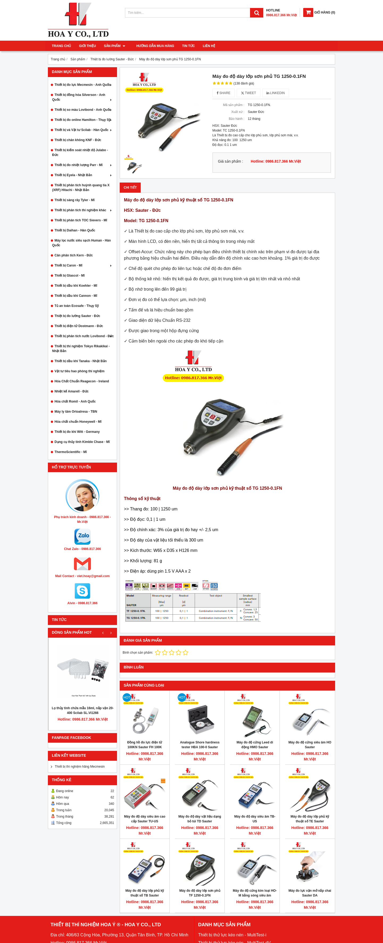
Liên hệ (206, 46)
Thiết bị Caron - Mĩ (84, 265)
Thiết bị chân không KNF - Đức (78, 140)
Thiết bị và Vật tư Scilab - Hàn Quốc (84, 130)
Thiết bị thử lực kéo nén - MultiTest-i (232, 935)
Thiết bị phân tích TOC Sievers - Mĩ (81, 220)
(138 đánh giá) (244, 83)
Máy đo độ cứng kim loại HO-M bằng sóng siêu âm (255, 893)
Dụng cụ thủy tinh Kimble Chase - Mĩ (82, 442)
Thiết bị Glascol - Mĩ (70, 275)
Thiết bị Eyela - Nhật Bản (84, 175)
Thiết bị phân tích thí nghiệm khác (84, 210)
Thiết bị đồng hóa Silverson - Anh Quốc (82, 97)
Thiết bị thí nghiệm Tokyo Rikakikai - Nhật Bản (81, 348)
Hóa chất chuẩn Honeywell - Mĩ (78, 422)
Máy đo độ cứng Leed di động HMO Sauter (254, 745)
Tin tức (185, 46)
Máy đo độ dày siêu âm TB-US (254, 819)
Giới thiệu (87, 46)
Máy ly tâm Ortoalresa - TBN (76, 411)
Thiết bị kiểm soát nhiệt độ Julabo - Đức (80, 152)
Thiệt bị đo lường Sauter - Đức (77, 316)
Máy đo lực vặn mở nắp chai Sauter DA (310, 893)
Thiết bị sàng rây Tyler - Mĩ (74, 200)
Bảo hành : (236, 119)
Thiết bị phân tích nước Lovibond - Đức (84, 336)
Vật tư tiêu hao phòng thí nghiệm (80, 371)
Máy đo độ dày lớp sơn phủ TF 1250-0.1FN (199, 893)
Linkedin (276, 93)
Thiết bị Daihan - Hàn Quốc (75, 230)
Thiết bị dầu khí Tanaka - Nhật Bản (81, 361)
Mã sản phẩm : (233, 105)
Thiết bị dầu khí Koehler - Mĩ (76, 285)
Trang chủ (61, 46)
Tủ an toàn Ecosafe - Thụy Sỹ (77, 306)
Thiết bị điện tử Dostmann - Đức (79, 326)
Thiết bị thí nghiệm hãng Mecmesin (80, 766)
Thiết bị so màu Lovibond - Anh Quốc (84, 110)
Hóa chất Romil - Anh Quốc (75, 401)
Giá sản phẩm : (230, 161)
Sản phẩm (114, 46)
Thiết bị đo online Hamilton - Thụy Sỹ (84, 120)
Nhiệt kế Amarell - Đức (72, 391)
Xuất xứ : (237, 112)
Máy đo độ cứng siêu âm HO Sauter (309, 745)
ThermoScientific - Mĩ (71, 452)
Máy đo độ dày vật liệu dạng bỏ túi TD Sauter (199, 819)
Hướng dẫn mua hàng (152, 46)
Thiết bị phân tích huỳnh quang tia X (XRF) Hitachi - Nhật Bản (81, 187)
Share (224, 93)
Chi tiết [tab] (130, 187)
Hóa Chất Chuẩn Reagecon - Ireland (82, 381)
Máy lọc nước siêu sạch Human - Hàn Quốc (81, 243)
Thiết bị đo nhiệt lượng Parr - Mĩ (84, 165)
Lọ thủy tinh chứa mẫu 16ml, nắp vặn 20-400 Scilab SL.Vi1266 (83, 710)
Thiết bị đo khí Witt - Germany (77, 432)
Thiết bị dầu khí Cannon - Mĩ (76, 296)
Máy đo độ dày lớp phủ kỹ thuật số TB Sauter (144, 893)
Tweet (248, 93)
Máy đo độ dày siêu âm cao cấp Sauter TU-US (144, 819)
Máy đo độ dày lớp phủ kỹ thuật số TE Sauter (309, 819)
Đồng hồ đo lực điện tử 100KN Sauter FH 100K (144, 745)
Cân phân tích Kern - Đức (74, 255)
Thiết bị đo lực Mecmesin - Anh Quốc (84, 85)
